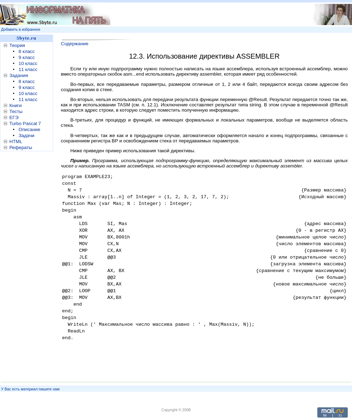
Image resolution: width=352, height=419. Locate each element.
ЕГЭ (14, 117)
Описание (29, 129)
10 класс (28, 63)
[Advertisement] (28, 265)
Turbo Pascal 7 (25, 123)
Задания (19, 75)
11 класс (28, 69)
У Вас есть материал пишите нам (30, 389)
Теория (17, 45)
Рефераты (21, 147)
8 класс (27, 51)
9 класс (27, 57)
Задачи (27, 135)
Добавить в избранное (20, 29)
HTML (16, 141)
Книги (16, 105)
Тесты (16, 111)
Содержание (74, 43)
